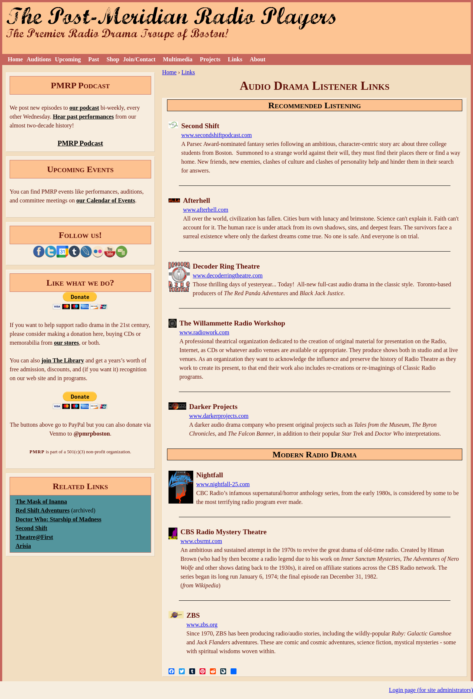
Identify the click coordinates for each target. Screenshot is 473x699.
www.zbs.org (202, 624)
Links (235, 59)
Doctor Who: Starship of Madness (58, 519)
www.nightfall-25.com (223, 484)
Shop (112, 59)
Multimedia (178, 59)
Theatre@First (34, 537)
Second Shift (31, 528)
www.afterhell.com (205, 210)
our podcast (84, 108)
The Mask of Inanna (41, 501)
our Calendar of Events (105, 200)
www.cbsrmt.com (201, 541)
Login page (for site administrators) (431, 690)
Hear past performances (83, 116)
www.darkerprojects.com (219, 416)
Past (93, 59)
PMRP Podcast (80, 143)
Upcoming (68, 59)
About (258, 59)
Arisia (23, 546)
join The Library (62, 360)
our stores (66, 343)
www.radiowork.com (204, 332)
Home (15, 59)
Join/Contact (139, 59)
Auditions (39, 59)
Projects (210, 59)
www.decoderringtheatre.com (228, 275)
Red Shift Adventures (42, 510)
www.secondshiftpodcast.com (216, 135)
